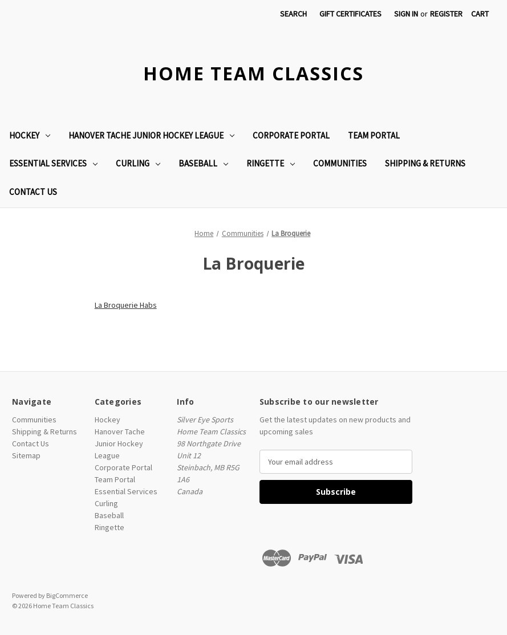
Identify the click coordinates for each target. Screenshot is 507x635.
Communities (340, 163)
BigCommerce (67, 595)
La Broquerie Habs (126, 305)
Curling (138, 163)
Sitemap (26, 455)
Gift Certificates (350, 14)
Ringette (270, 163)
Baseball (203, 163)
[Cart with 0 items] (480, 14)
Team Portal (374, 135)
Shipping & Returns (425, 163)
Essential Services (53, 163)
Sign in (406, 14)
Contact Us (33, 191)
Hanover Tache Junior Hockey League (151, 135)
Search (293, 14)
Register (446, 14)
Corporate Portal (291, 135)
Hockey (29, 135)
